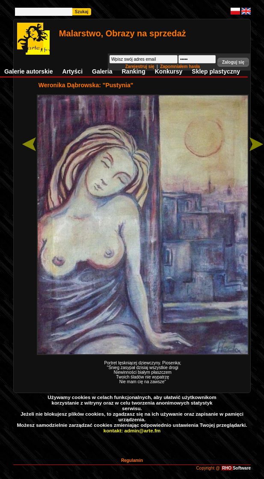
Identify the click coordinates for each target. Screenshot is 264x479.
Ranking (133, 71)
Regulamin (132, 460)
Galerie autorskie (28, 71)
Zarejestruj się (140, 66)
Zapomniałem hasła (180, 66)
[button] (233, 62)
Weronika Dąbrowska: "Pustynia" (86, 85)
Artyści (72, 71)
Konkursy (169, 71)
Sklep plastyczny (216, 71)
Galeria (102, 71)
